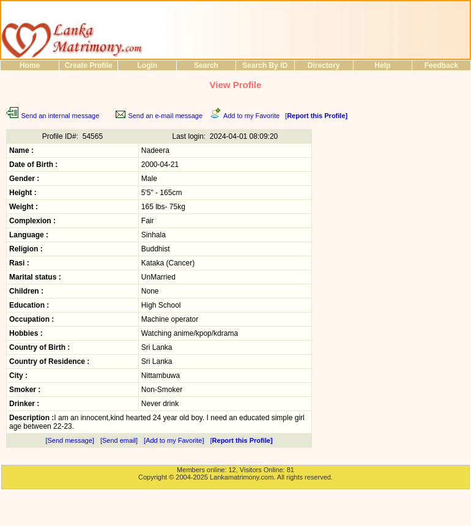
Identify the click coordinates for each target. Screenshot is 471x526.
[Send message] (69, 440)
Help (382, 65)
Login (147, 65)
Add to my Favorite (251, 115)
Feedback (441, 65)
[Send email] (119, 440)
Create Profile (89, 65)
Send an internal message (60, 115)
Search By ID (264, 65)
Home (30, 65)
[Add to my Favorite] (174, 440)
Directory (324, 65)
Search (206, 65)
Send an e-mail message (165, 115)
